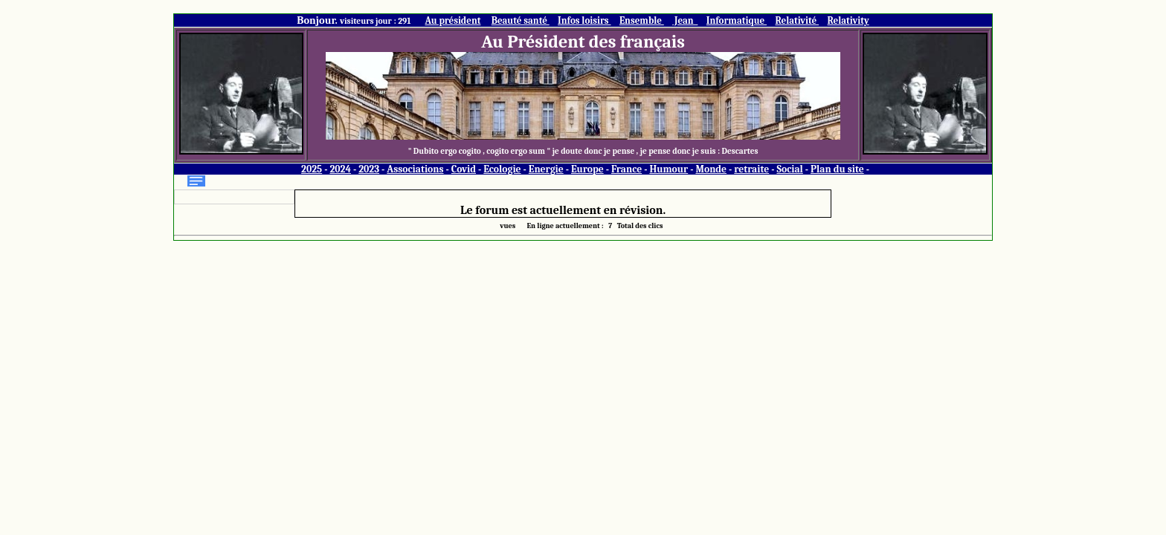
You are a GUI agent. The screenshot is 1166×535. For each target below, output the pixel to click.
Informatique (736, 20)
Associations (415, 169)
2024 (340, 169)
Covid (463, 169)
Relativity (848, 20)
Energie (546, 169)
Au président (452, 20)
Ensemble (641, 20)
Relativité (797, 20)
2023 (368, 169)
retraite (751, 169)
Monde (711, 169)
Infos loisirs (584, 20)
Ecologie (502, 169)
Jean (685, 20)
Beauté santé (521, 20)
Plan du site (837, 169)
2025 (311, 169)
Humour (668, 169)
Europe (587, 169)
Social (789, 169)
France (626, 169)
